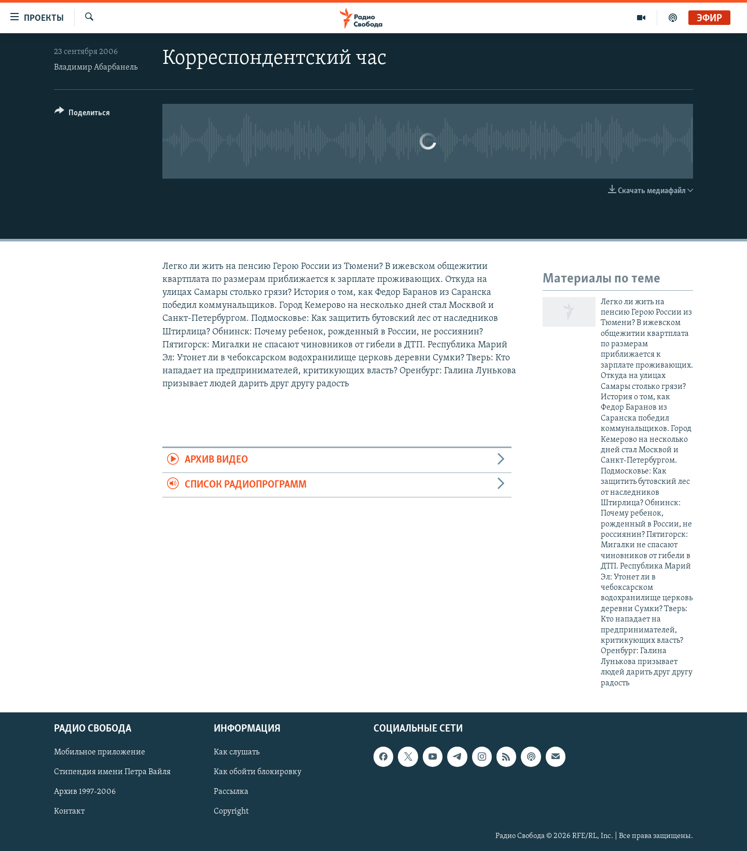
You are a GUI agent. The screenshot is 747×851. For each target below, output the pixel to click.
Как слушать (236, 752)
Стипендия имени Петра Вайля (112, 772)
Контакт (69, 811)
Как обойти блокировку (257, 772)
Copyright (231, 811)
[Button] (82, 114)
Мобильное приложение (99, 752)
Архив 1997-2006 (85, 792)
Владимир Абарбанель (95, 67)
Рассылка (231, 792)
